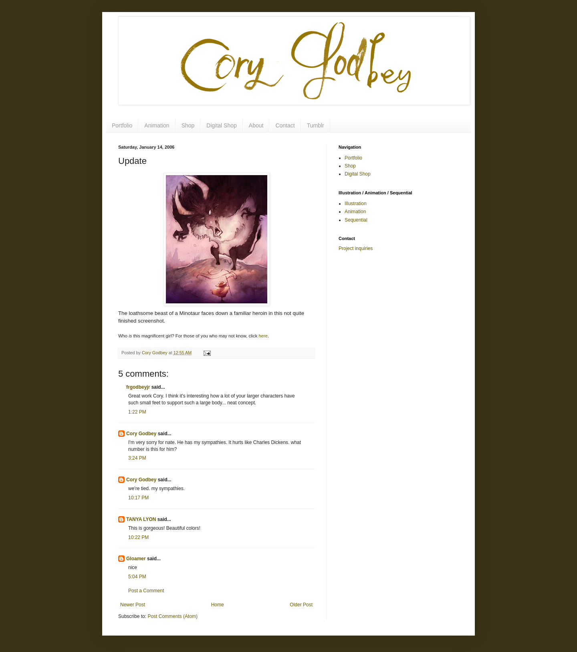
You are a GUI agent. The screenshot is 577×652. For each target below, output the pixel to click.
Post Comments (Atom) (172, 616)
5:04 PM (137, 576)
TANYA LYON (141, 519)
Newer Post (132, 605)
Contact (285, 125)
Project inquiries (356, 248)
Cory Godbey (141, 433)
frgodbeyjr (138, 387)
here (262, 335)
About (256, 125)
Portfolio (122, 125)
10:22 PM (138, 537)
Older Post (301, 605)
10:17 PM (138, 498)
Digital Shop (221, 125)
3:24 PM (137, 458)
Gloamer (136, 558)
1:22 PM (137, 412)
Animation (156, 125)
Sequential (356, 220)
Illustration (356, 203)
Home (217, 605)
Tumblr (315, 125)
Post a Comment (146, 590)
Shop (188, 125)
